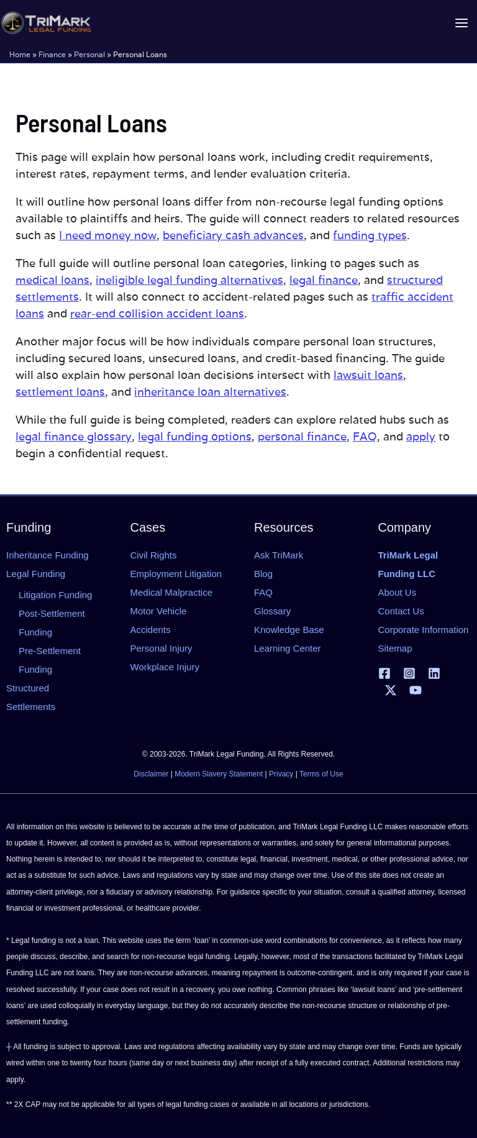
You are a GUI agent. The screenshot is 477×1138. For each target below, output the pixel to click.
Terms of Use (321, 774)
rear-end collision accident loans (157, 313)
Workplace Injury (164, 667)
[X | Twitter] (390, 690)
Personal (89, 53)
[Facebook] (384, 673)
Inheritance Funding (47, 555)
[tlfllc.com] (44, 22)
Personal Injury (161, 648)
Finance (52, 53)
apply (420, 436)
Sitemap (395, 648)
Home (19, 53)
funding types (370, 235)
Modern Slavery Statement (219, 774)
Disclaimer (151, 774)
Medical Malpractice (171, 592)
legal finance (323, 280)
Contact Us (401, 611)
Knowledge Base (289, 629)
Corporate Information (423, 629)
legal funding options (195, 436)
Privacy (281, 774)
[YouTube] (415, 690)
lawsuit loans (368, 375)
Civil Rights (153, 555)
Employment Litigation (176, 573)
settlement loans (60, 392)
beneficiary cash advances (233, 235)
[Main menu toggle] (461, 23)
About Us (397, 592)
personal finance (302, 436)
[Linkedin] (434, 673)
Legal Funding (35, 573)
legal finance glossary (74, 436)
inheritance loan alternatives (210, 392)
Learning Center (287, 648)
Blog (263, 573)
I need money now (108, 235)
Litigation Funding (55, 594)
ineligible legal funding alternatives (189, 280)
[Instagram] (409, 673)
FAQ (365, 436)
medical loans (52, 280)
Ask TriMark (278, 555)
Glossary (272, 611)
